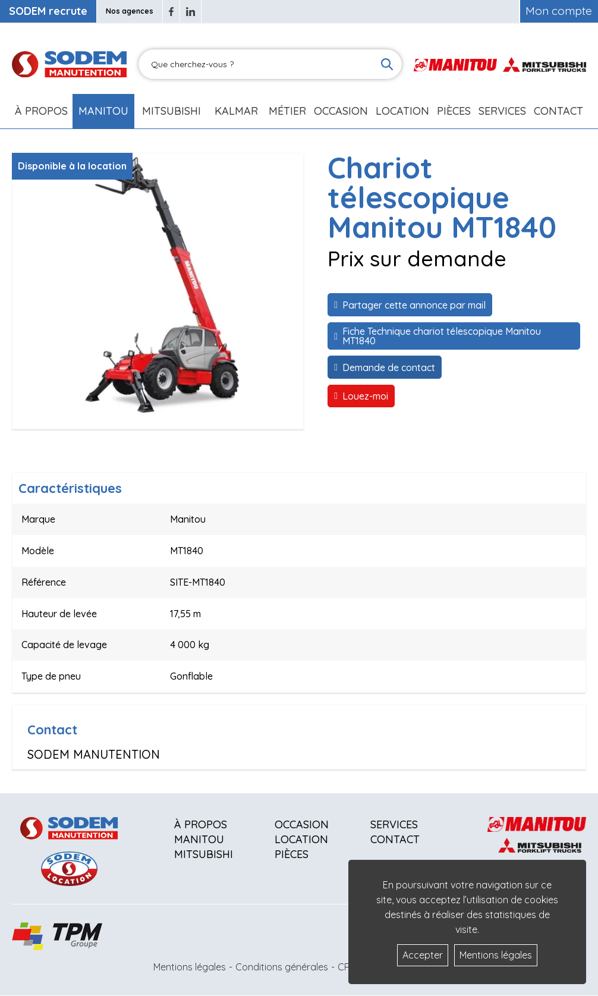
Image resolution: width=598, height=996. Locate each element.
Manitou (103, 111)
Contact (558, 111)
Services (394, 824)
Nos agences (129, 11)
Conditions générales (281, 967)
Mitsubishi (171, 111)
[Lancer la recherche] (387, 64)
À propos (200, 824)
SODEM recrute (48, 11)
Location (402, 111)
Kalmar (236, 111)
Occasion (341, 111)
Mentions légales (189, 967)
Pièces (292, 854)
